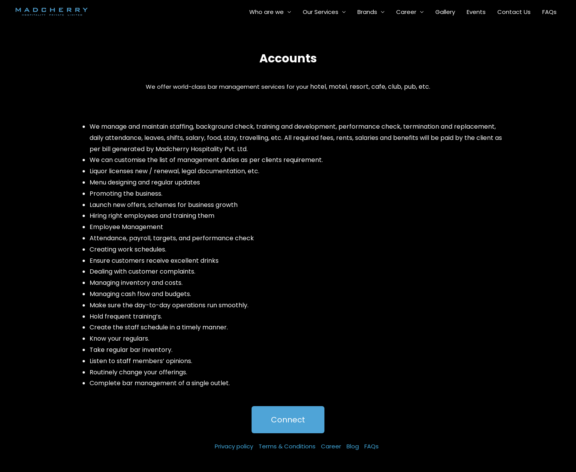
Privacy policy (234, 446)
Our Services (320, 12)
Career (406, 12)
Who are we (266, 12)
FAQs (549, 12)
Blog (353, 446)
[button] (288, 419)
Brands (367, 12)
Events (476, 12)
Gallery (445, 12)
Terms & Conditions (287, 446)
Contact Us (514, 12)
